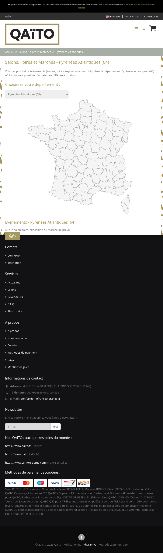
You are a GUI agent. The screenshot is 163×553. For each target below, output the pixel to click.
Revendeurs (15, 297)
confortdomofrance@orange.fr (40, 399)
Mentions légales (18, 367)
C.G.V (10, 360)
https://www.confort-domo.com (25, 462)
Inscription (132, 16)
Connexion (151, 16)
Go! (55, 427)
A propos (13, 331)
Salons (11, 290)
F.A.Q (10, 304)
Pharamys (89, 544)
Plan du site (14, 311)
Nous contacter (17, 338)
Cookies (12, 345)
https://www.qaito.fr (18, 446)
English (113, 16)
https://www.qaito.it (18, 454)
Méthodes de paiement (22, 352)
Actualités (13, 282)
